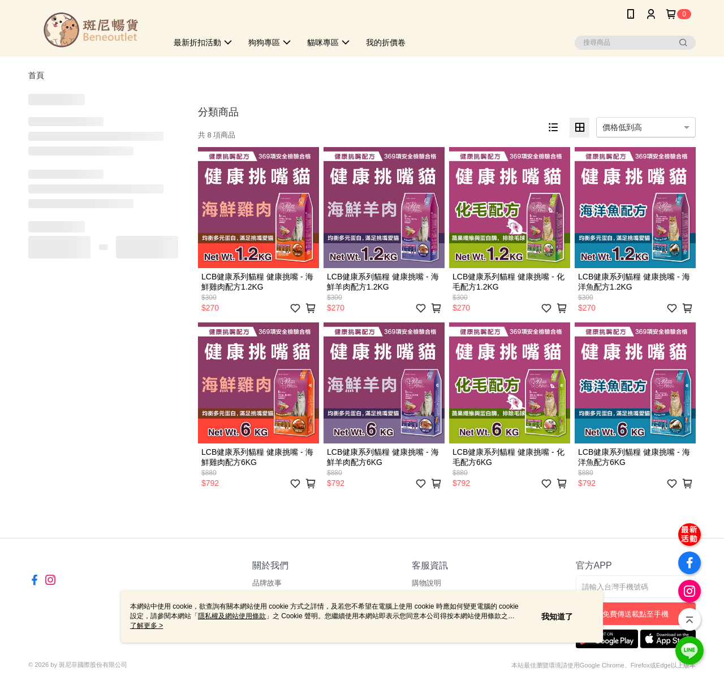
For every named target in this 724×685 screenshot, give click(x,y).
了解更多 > (146, 626)
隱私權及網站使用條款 (232, 616)
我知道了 (557, 616)
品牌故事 (267, 583)
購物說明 (426, 583)
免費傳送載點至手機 (635, 614)
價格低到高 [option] (622, 127)
